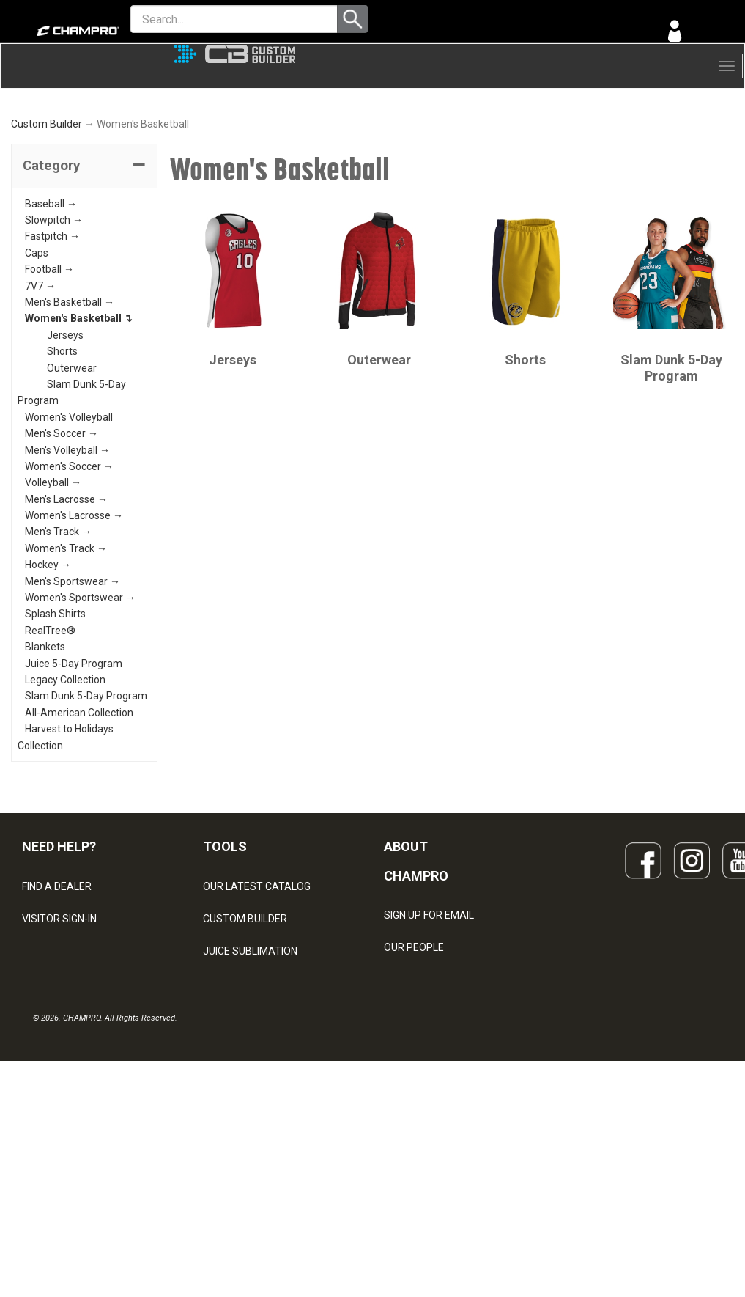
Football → (49, 389)
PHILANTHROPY (421, 1132)
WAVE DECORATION (249, 1103)
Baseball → (51, 323)
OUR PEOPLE (414, 1067)
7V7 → (40, 405)
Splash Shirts (55, 734)
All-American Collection (79, 832)
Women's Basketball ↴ (79, 438)
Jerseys (65, 454)
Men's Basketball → (69, 422)
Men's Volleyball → (67, 570)
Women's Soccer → (69, 586)
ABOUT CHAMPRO (416, 980)
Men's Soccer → (61, 553)
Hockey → (48, 685)
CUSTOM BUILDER (245, 1038)
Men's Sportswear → (72, 701)
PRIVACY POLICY (61, 1135)
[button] (84, 286)
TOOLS (225, 966)
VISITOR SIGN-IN (59, 1038)
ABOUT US (409, 1100)
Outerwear (72, 487)
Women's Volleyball (69, 537)
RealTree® (50, 750)
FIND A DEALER (57, 1006)
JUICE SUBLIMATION (250, 1070)
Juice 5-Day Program (73, 783)
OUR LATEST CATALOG (257, 1006)
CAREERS (406, 1164)
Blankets (45, 767)
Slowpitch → (54, 340)
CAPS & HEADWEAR (249, 1167)
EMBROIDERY (234, 1199)
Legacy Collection (65, 800)
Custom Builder (46, 244)
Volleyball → (53, 603)
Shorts (62, 471)
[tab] (84, 286)
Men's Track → (58, 652)
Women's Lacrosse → (74, 636)
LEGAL (37, 1103)
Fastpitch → (52, 356)
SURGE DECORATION (251, 1135)
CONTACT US (53, 1070)
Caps (36, 372)
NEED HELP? (59, 966)
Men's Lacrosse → (66, 619)
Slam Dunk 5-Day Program (86, 816)
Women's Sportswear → (80, 718)
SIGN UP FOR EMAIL (429, 1035)
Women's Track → (66, 668)
